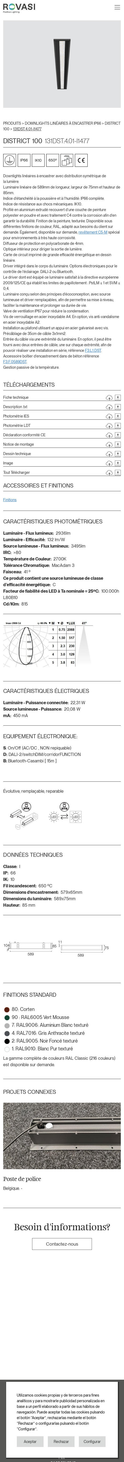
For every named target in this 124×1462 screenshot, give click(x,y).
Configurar (92, 1441)
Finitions (10, 500)
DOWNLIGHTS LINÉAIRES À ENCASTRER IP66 (63, 123)
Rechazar (61, 1441)
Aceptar (30, 1441)
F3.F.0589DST (14, 362)
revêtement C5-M (93, 232)
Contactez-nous (62, 1244)
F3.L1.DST (93, 350)
